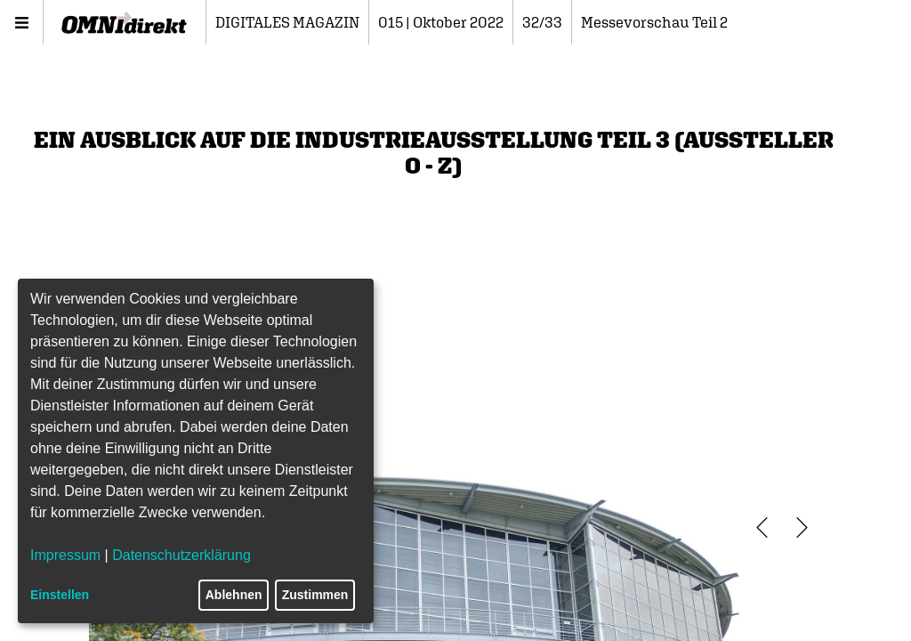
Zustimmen (315, 595)
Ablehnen (234, 595)
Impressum (65, 555)
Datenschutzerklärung (181, 555)
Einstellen (59, 595)
